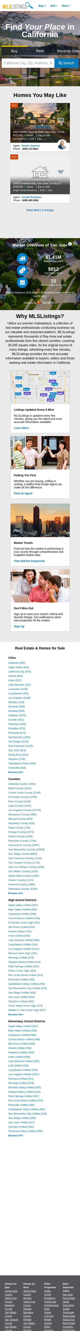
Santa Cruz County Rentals (29, 1305)
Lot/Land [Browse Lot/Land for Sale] (49, 1316)
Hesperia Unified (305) (21, 1052)
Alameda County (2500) (22, 783)
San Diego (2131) (18, 741)
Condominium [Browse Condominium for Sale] (51, 1305)
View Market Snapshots (29, 561)
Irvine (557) (14, 680)
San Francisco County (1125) (25, 858)
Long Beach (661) (18, 693)
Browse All (15, 772)
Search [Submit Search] (66, 63)
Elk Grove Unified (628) (21, 1043)
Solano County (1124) (20, 880)
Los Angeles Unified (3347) (23, 948)
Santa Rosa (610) (18, 754)
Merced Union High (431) (22, 953)
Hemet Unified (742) (19, 931)
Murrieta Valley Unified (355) (24, 1087)
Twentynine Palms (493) (22, 763)
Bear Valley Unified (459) (22, 909)
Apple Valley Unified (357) (23, 905)
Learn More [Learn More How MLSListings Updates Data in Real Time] (21, 428)
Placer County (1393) (20, 836)
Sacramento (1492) (19, 737)
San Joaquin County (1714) (24, 862)
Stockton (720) (16, 759)
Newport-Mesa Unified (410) (24, 961)
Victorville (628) (17, 767)
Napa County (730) (19, 827)
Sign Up (19, 626)
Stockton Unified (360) (21, 1001)
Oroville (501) (16, 719)
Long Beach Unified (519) (23, 944)
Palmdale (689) (17, 724)
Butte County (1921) (19, 788)
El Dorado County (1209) (22, 796)
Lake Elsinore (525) (19, 684)
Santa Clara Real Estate (68, 1305)
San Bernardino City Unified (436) (27, 988)
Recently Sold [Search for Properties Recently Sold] (67, 51)
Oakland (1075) (17, 715)
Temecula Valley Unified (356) (25, 1131)
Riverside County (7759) (22, 840)
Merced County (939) (20, 818)
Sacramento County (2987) (23, 845)
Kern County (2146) (19, 801)
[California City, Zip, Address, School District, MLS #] (28, 63)
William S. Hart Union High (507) (27, 1010)
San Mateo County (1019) (23, 871)
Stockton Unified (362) (21, 1126)
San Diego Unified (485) (22, 992)
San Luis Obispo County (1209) (26, 866)
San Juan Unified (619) (21, 996)
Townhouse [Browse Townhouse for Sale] (50, 1301)
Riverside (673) (17, 732)
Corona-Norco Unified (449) (24, 918)
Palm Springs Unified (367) (23, 966)
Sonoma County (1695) (21, 884)
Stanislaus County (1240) (22, 888)
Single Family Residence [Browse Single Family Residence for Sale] (50, 1295)
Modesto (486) (16, 706)
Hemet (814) (15, 675)
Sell (52, 5)
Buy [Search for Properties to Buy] (14, 51)
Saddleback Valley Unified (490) (26, 983)
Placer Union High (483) (22, 970)
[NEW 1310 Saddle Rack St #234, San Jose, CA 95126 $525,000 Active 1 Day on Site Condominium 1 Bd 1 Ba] (40, 123)
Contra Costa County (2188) (24, 792)
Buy (41, 5)
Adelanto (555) (16, 662)
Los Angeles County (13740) (24, 810)
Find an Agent (23, 493)
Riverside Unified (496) (21, 979)
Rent (65, 5)
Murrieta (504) (16, 710)
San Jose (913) (17, 750)
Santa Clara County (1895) (23, 875)
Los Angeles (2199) (19, 697)
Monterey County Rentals (28, 1316)
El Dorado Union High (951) (24, 922)
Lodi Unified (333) (18, 1065)
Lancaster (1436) (18, 689)
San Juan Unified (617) (21, 1122)
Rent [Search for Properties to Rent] (40, 51)
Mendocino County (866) (22, 814)
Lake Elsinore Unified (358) (24, 940)
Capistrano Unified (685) (22, 913)
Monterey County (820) (21, 823)
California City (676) (19, 671)
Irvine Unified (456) (19, 935)
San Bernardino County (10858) (26, 849)
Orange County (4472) (21, 831)
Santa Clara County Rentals (29, 1295)
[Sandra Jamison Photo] (62, 142)
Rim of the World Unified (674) (25, 975)
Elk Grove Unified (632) (21, 926)
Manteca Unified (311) (21, 1078)
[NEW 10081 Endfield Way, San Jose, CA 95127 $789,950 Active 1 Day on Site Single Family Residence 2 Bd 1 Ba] (40, 174)
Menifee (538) (16, 702)
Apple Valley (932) (18, 667)
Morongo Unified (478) (21, 957)
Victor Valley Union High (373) (25, 1005)
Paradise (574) (16, 728)
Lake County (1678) (19, 805)
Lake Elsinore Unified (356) (24, 1061)
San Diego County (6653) (23, 853)
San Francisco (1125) (20, 745)
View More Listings (40, 210)
